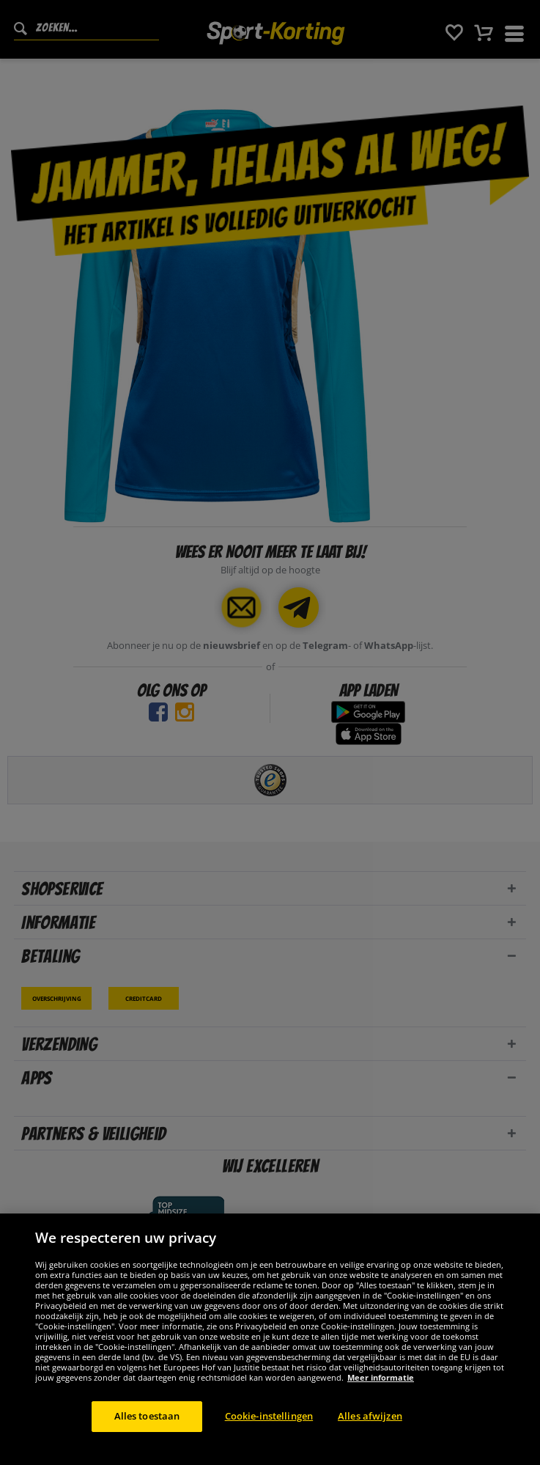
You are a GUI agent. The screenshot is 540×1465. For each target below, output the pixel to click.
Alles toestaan (147, 1432)
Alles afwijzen (370, 1432)
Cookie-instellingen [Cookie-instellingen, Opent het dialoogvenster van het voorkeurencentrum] (269, 1432)
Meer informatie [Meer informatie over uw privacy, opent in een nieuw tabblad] (380, 1393)
